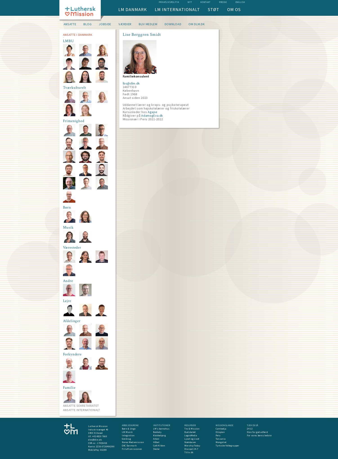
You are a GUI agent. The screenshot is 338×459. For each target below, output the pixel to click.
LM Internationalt (177, 9)
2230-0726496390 (105, 446)
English (240, 2)
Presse (223, 2)
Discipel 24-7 (191, 449)
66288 (103, 449)
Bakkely (157, 432)
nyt (190, 2)
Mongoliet (221, 442)
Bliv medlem (148, 24)
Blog (87, 24)
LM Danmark (132, 9)
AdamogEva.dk (152, 116)
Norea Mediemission (133, 442)
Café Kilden (159, 445)
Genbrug (126, 438)
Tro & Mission (191, 428)
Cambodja (221, 428)
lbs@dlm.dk (131, 83)
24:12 (250, 428)
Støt (213, 9)
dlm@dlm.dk (95, 439)
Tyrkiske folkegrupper (227, 445)
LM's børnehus (161, 428)
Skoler (156, 449)
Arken (156, 438)
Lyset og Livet (191, 438)
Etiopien (220, 432)
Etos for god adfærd (257, 432)
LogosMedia (190, 435)
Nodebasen (190, 442)
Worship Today (192, 445)
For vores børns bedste (259, 435)
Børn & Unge (128, 428)
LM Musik (127, 432)
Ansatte (70, 24)
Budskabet (190, 432)
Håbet (156, 442)
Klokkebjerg (159, 435)
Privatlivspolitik (169, 2)
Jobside (105, 24)
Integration (128, 435)
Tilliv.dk (188, 452)
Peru (218, 435)
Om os (234, 9)
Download (173, 24)
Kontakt (205, 2)
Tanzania (221, 438)
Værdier (125, 24)
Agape (152, 112)
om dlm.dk (196, 24)
